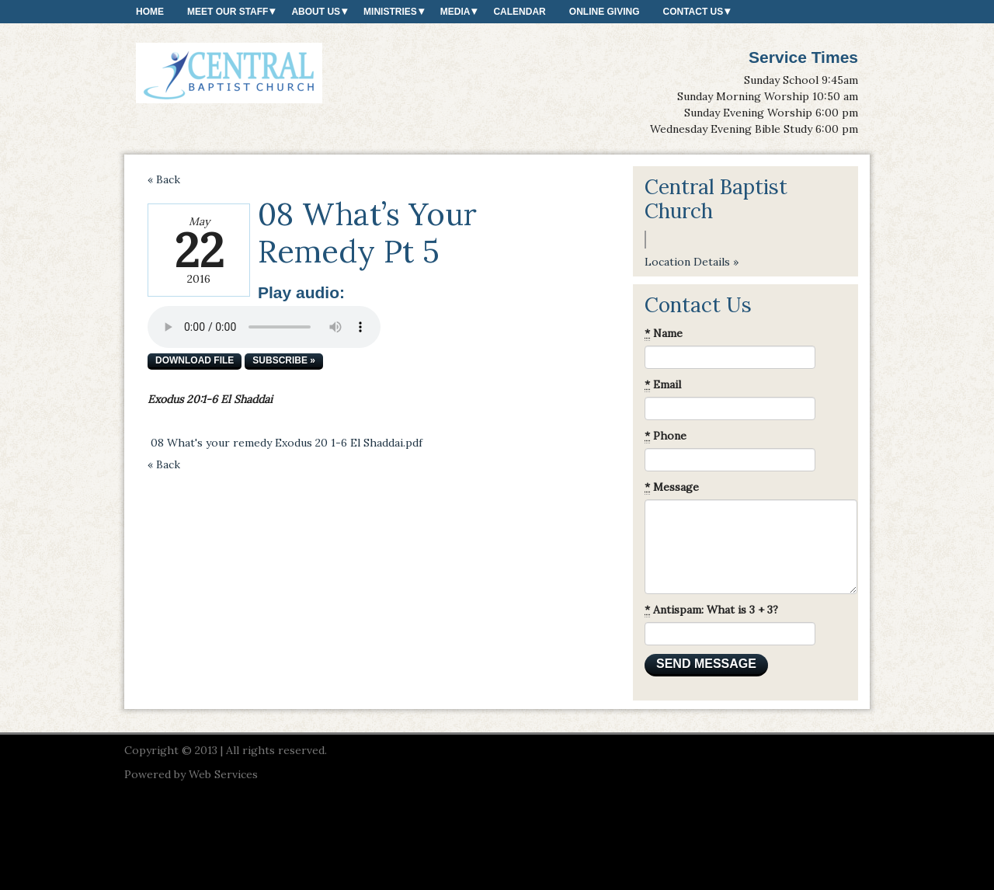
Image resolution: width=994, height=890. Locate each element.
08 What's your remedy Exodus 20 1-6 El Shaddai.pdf (286, 443)
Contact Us (692, 11)
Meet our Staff (227, 11)
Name (664, 333)
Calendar (519, 11)
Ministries (390, 11)
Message (672, 487)
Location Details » (692, 262)
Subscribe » (283, 360)
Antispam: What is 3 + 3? (711, 610)
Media (455, 11)
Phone (665, 436)
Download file (194, 360)
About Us (315, 11)
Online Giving (604, 11)
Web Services (223, 774)
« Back (164, 179)
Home (150, 11)
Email (663, 384)
